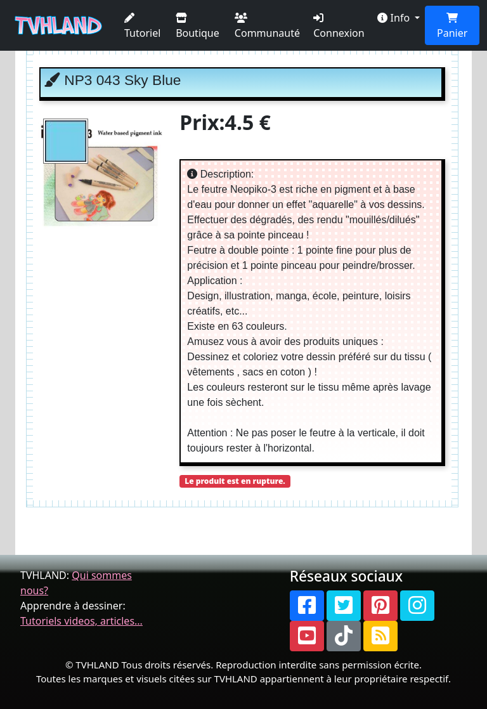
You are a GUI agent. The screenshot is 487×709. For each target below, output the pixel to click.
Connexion (338, 26)
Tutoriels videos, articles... (81, 621)
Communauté (267, 26)
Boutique (197, 26)
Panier (452, 26)
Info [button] (394, 18)
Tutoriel (142, 26)
